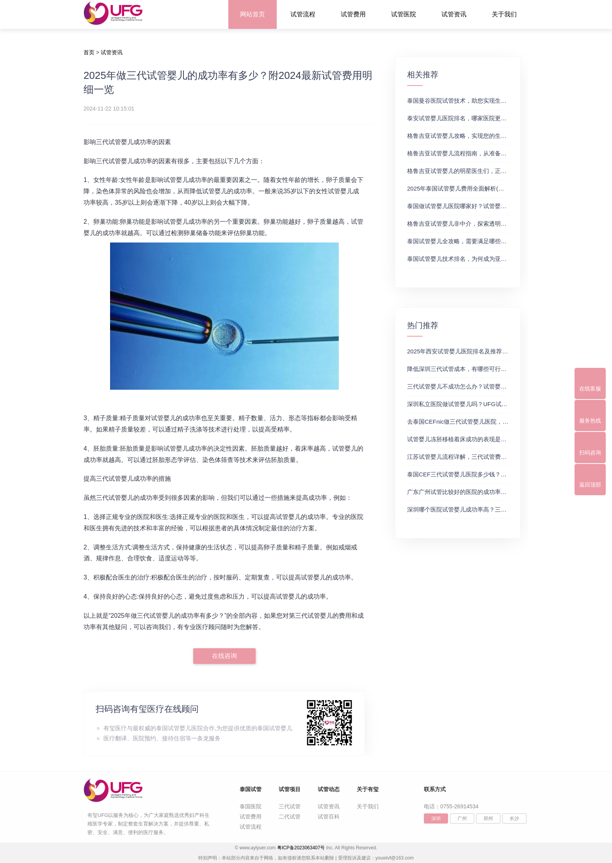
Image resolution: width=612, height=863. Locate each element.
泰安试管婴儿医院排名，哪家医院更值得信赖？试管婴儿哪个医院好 (495, 118)
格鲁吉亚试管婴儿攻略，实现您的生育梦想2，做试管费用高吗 (487, 135)
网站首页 (252, 14)
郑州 (488, 818)
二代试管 (290, 816)
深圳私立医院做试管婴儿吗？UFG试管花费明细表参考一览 (483, 404)
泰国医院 (251, 806)
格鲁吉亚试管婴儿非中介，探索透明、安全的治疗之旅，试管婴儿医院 (498, 223)
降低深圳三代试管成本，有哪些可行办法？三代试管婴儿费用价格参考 (498, 369)
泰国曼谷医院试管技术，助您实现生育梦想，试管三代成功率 (486, 100)
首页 (89, 52)
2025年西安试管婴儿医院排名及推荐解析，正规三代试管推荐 (486, 351)
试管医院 (403, 14)
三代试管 (290, 806)
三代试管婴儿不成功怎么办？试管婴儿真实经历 (468, 386)
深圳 (436, 818)
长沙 (514, 818)
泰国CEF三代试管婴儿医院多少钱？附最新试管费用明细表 (483, 474)
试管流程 (302, 14)
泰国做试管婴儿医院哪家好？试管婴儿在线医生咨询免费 (480, 206)
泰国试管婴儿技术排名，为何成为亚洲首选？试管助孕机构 (483, 258)
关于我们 (504, 14)
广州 (462, 818)
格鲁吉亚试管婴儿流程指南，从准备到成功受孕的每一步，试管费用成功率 (503, 153)
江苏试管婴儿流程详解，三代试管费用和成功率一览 (474, 456)
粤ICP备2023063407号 (301, 848)
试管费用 (353, 14)
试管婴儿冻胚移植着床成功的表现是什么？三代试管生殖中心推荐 (492, 439)
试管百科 (329, 816)
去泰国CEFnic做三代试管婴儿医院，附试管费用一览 (475, 421)
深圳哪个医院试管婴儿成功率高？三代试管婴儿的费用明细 (483, 509)
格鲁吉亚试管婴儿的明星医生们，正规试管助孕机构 (474, 171)
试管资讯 (453, 14)
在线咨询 (224, 656)
